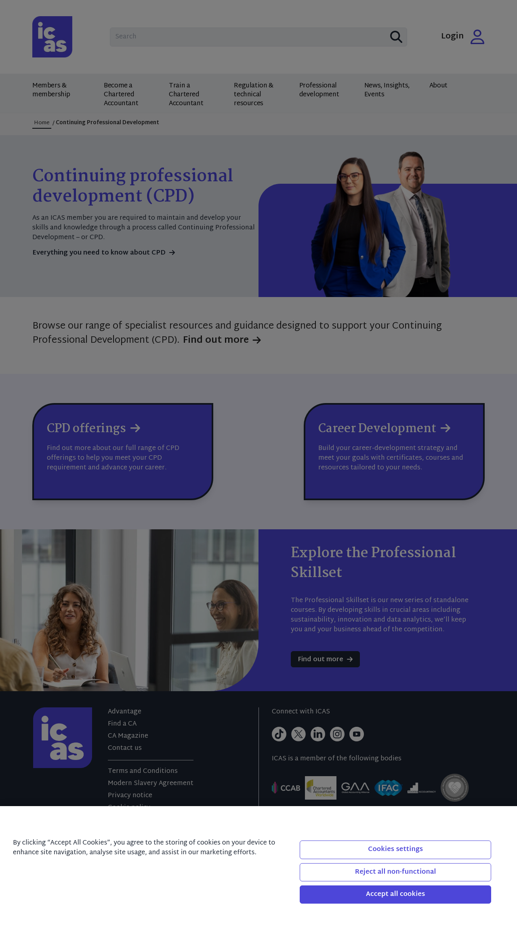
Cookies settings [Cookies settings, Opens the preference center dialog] (395, 849)
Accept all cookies (395, 894)
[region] (258, 871)
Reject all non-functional (395, 872)
